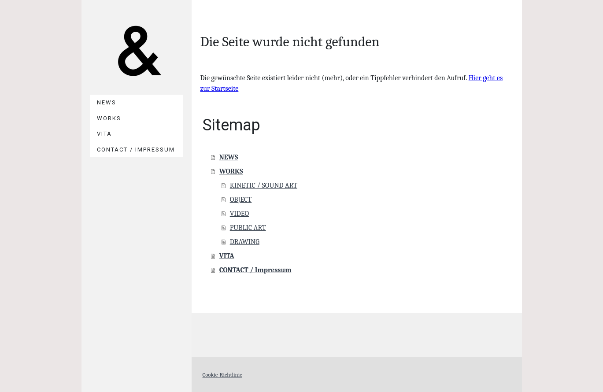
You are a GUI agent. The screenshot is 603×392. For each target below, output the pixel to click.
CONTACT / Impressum (136, 149)
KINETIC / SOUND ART (263, 185)
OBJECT (241, 199)
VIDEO (239, 214)
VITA (104, 133)
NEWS (106, 102)
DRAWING (244, 242)
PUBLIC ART (248, 228)
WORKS (109, 118)
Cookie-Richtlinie (222, 374)
